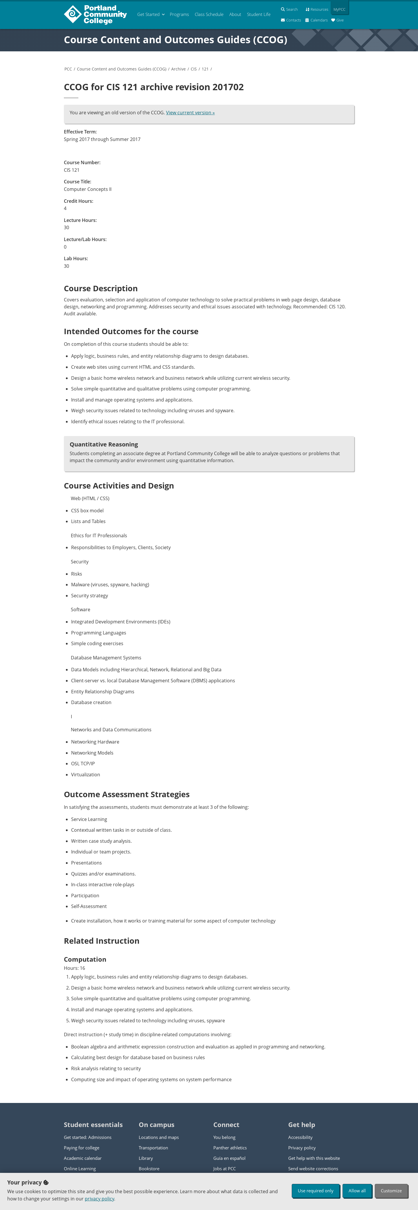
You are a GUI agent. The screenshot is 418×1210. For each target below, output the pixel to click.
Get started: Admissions (87, 1137)
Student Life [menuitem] (259, 14)
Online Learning (80, 1168)
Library (146, 1158)
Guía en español (229, 1158)
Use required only (316, 1190)
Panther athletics (230, 1148)
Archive (178, 69)
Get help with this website (314, 1158)
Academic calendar (83, 1158)
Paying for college (81, 1148)
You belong (224, 1137)
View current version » (190, 112)
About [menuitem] (235, 14)
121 (205, 69)
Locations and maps (159, 1137)
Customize (391, 1190)
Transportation (153, 1148)
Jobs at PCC (224, 1168)
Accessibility (300, 1137)
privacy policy (99, 1198)
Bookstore (149, 1168)
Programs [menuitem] (179, 14)
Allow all (357, 1190)
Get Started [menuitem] (148, 14)
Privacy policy (302, 1148)
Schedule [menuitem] (209, 14)
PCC (68, 69)
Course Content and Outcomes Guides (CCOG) (175, 39)
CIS (194, 69)
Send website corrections (313, 1168)
